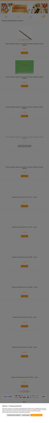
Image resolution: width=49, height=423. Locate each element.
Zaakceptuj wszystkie (36, 415)
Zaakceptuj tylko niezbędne (14, 415)
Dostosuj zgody (25, 415)
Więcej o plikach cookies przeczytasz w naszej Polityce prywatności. (16, 412)
